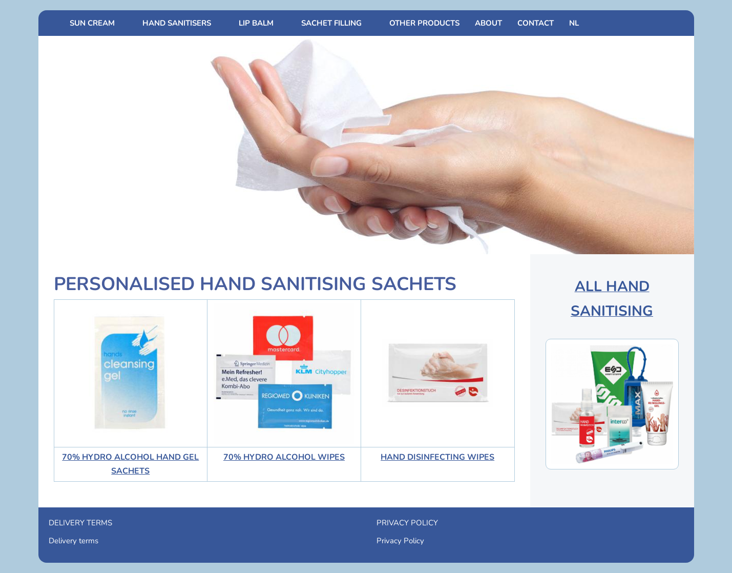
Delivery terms (73, 541)
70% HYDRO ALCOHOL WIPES (284, 457)
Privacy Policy (400, 541)
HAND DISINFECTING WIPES (437, 457)
